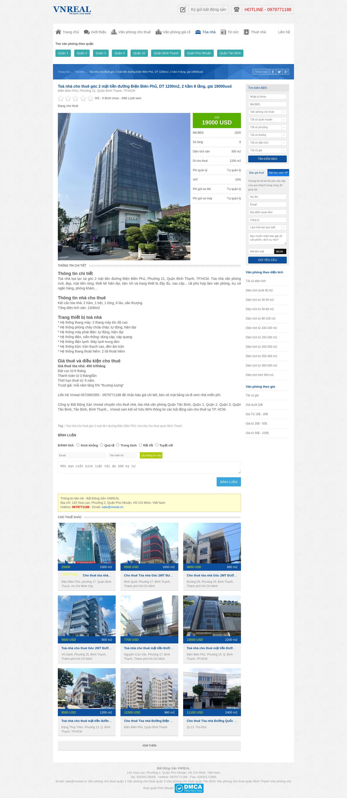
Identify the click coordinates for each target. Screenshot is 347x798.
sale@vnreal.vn (112, 508)
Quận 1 (63, 53)
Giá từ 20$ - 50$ (256, 423)
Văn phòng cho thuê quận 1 (107, 783)
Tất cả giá (252, 395)
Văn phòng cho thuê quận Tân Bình (191, 783)
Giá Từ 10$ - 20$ (257, 414)
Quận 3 (101, 53)
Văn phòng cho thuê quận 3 (146, 783)
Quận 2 (82, 53)
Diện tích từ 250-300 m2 (261, 356)
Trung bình (128, 445)
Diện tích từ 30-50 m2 (260, 299)
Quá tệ (109, 445)
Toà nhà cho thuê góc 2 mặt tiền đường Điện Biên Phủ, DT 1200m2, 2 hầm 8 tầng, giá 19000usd (145, 86)
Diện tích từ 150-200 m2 (261, 337)
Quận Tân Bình (230, 53)
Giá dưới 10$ (254, 404)
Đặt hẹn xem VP (278, 172)
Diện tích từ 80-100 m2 (260, 318)
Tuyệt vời (166, 445)
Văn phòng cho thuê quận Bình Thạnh (243, 783)
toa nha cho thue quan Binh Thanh (160, 426)
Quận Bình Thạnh (166, 53)
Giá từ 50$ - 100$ (257, 433)
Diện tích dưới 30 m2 (259, 290)
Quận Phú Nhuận (199, 53)
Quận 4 (119, 53)
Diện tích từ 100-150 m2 (261, 328)
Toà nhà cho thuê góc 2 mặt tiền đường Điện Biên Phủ (101, 426)
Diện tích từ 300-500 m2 (261, 365)
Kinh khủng (89, 445)
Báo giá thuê (256, 172)
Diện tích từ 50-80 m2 (260, 309)
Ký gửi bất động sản (208, 9)
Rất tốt (148, 445)
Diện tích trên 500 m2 (260, 375)
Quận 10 (139, 53)
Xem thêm (149, 747)
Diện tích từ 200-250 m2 (261, 346)
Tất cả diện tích (256, 281)
